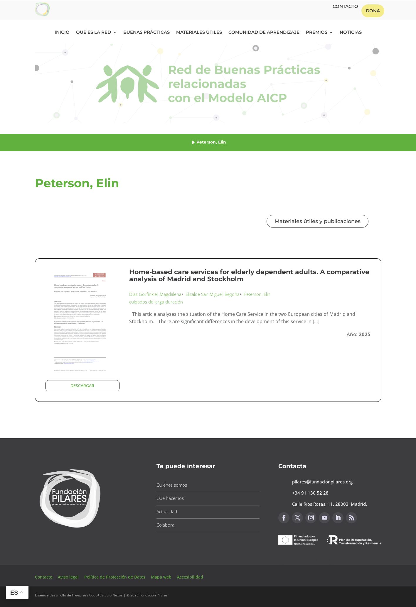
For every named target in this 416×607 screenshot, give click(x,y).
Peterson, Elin (257, 294)
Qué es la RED (93, 32)
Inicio (62, 32)
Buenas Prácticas (146, 32)
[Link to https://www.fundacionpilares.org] (70, 529)
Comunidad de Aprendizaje (263, 32)
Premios (316, 32)
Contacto (345, 6)
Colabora (165, 525)
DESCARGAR (82, 385)
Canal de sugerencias (307, 559)
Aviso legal (69, 577)
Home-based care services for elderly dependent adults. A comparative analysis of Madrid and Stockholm (249, 275)
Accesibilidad (190, 577)
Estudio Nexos (111, 595)
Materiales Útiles (199, 32)
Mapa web (161, 577)
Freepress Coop (84, 595)
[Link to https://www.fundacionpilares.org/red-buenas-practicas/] (42, 14)
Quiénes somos (171, 485)
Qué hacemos (170, 498)
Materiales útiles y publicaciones (317, 221)
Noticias (351, 32)
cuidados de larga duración (156, 302)
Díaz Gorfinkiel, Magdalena (155, 294)
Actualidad (166, 512)
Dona (373, 11)
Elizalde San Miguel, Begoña (213, 294)
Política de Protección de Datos (115, 577)
